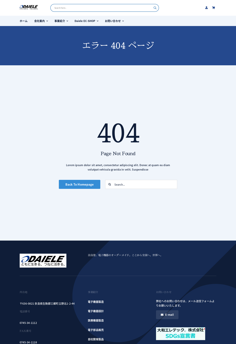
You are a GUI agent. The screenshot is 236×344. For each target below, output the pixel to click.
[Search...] (141, 184)
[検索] (109, 184)
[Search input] (103, 8)
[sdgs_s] (180, 329)
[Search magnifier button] (155, 8)
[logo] (29, 6)
